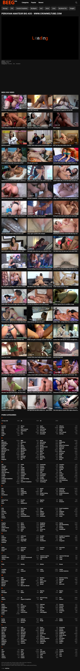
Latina (41, 569)
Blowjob (23, 453)
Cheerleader (4, 469)
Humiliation (43, 540)
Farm (2, 510)
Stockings (42, 640)
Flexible (61, 513)
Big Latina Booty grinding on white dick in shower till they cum (14, 286)
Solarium (23, 635)
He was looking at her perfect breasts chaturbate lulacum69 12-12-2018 (40, 269)
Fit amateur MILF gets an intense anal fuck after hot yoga (14, 375)
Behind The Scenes (64, 445)
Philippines (4, 607)
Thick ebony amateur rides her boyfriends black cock (14, 127)
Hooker (42, 539)
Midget (22, 582)
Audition (3, 434)
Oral (60, 597)
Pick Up (23, 607)
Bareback (42, 443)
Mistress (3, 584)
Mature (22, 581)
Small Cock (43, 633)
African (22, 426)
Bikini (60, 450)
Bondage (61, 453)
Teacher (61, 650)
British (3, 457)
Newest (41, 2)
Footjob (42, 514)
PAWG (3, 604)
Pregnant (23, 610)
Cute (60, 481)
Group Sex (42, 529)
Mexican (3, 582)
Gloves (61, 526)
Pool (41, 609)
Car (21, 466)
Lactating (3, 569)
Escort (41, 501)
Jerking (3, 559)
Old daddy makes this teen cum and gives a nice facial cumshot (40, 251)
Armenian (42, 430)
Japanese (23, 556)
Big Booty (3, 448)
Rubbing (3, 622)
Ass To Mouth (62, 432)
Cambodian (43, 464)
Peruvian (9, 63)
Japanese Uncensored (26, 557)
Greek (22, 529)
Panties (3, 606)
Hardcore (3, 537)
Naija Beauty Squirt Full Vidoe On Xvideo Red (12, 339)
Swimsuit (23, 643)
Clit (60, 471)
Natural (3, 591)
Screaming (62, 627)
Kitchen (42, 564)
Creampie (61, 477)
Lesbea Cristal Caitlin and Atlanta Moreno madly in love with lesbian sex (40, 375)
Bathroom (3, 445)
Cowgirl (42, 477)
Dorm (2, 493)
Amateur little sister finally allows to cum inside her (40, 357)
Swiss (60, 643)
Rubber (61, 620)
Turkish (23, 657)
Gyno (41, 530)
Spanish (23, 636)
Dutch (60, 494)
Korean (61, 564)
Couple (3, 477)
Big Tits (42, 450)
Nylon (60, 592)
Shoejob (61, 630)
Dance (22, 488)
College (3, 474)
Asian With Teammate (32, 110)
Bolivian (42, 453)
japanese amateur (5, 145)
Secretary (3, 629)
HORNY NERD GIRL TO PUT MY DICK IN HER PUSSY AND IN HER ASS (66, 180)
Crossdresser (62, 478)
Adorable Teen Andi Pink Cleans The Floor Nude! (13, 392)
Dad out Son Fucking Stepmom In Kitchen (37, 127)
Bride (60, 456)
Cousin (22, 477)
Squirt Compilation (44, 638)
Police (3, 609)
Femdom (3, 511)
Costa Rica (42, 475)
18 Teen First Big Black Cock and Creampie (38, 304)
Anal (41, 8)
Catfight (3, 467)
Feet (60, 510)
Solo (41, 635)
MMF (22, 578)
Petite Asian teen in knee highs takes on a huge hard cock (14, 304)
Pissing (61, 607)
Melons (61, 581)
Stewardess (24, 640)
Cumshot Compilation (22, 8)
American (61, 427)
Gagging (3, 523)
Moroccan (61, 584)
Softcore (3, 635)
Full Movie (42, 516)
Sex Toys (3, 630)
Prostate (42, 610)
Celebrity (42, 467)
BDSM (41, 440)
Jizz (41, 559)
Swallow (61, 641)
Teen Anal (42, 651)
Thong (22, 653)
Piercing (42, 607)
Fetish (22, 511)
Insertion (42, 547)
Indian (3, 547)
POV (22, 604)
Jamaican (3, 556)
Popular (33, 2)
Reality (3, 619)
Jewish (22, 559)
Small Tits (61, 633)
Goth (41, 527)
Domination (62, 491)
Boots (22, 454)
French (3, 516)
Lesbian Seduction (63, 571)
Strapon (61, 640)
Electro (61, 500)
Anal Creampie (24, 429)
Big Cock (61, 448)
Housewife (4, 540)
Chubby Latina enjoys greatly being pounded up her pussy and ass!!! (40, 145)
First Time (4, 513)
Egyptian (42, 500)
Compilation (43, 474)
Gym (22, 530)
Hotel (60, 539)
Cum (22, 480)
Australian (42, 434)
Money (41, 584)
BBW (22, 440)
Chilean (23, 469)
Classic (42, 471)
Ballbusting (62, 442)
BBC (2, 440)
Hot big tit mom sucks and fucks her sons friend (65, 216)
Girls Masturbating (63, 524)
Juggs (60, 559)
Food (2, 514)
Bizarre (22, 451)
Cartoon (42, 466)
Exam (2, 503)
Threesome (43, 653)
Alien (22, 427)
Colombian (23, 474)
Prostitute (61, 610)
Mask (41, 579)
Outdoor (61, 599)
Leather (3, 571)
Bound (3, 456)
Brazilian (42, 456)
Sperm (60, 636)
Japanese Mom (5, 557)
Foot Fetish (23, 514)
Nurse (41, 592)
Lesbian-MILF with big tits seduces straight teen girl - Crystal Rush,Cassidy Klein (66, 339)
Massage (5, 8)
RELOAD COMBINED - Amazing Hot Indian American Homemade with (40, 198)
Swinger (42, 643)
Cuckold (3, 480)
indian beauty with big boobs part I (36, 322)
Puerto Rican (24, 612)
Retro (41, 619)
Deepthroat (62, 488)
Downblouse (4, 494)
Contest (3, 475)
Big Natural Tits (63, 8)
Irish (60, 549)
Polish (22, 609)
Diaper (22, 490)
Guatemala (4, 530)
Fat (41, 510)
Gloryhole (42, 526)
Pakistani (42, 604)
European (61, 501)
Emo (2, 501)
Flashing (42, 513)
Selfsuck (42, 629)
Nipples (61, 591)
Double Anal (24, 493)
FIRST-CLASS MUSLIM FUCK (8, 269)
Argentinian (24, 430)
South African (62, 635)
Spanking (42, 636)
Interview (23, 549)
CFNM (22, 464)
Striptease (4, 641)
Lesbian (42, 571)
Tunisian (3, 657)
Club (41, 472)
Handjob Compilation (64, 536)
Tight (2, 654)
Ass (14, 63)
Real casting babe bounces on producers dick (12, 251)
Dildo (41, 490)
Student (23, 641)
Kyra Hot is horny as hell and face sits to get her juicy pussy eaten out (40, 392)
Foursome (61, 514)
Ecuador (23, 500)
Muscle (3, 585)
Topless (3, 656)
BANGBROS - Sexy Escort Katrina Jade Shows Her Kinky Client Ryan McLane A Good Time (14, 216)
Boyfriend (23, 456)
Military (42, 582)
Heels (22, 537)
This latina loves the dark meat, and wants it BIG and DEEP (66, 251)
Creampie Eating (25, 478)
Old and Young (43, 597)
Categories (25, 2)
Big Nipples (34, 8)
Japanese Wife (43, 557)
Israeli (3, 550)
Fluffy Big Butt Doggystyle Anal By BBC (63, 110)
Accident (3, 426)
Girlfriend (42, 524)
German (3, 524)
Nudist (22, 592)
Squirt (22, 638)
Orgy (41, 599)
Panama (61, 604)
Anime (47, 8)
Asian (53, 8)
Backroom (23, 442)
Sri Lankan (62, 638)
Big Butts (23, 448)
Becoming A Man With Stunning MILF (36, 216)
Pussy (3, 614)
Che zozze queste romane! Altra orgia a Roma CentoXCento (66, 410)
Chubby (61, 469)
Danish (41, 488)
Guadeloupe (62, 529)
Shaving (42, 630)
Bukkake (61, 457)
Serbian (61, 629)
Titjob (22, 654)
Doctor (3, 491)
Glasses (23, 526)
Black (41, 451)
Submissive (43, 641)
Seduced (23, 629)
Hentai (41, 537)
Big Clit (42, 448)
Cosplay (23, 475)
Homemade (23, 539)
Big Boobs (61, 447)
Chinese (42, 469)
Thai (2, 653)
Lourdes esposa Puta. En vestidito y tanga (63, 304)
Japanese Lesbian (44, 556)
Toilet (41, 654)
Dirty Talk (61, 490)
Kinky (2, 564)
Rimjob (3, 620)
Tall (2, 650)
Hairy (2, 536)
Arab (2, 430)
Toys (41, 656)
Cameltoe (61, 464)
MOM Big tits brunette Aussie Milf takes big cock (65, 233)
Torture (22, 656)
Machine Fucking (63, 578)
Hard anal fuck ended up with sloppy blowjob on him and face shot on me (66, 163)
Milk (60, 582)
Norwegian (4, 592)
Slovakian (23, 633)
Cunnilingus (43, 481)
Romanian (23, 620)
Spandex (3, 636)
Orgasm (3, 599)
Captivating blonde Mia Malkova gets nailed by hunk (14, 180)
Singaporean (62, 632)
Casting (61, 466)
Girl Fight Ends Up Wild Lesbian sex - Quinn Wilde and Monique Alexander (40, 410)
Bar (21, 443)
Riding (60, 619)
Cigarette (3, 471)
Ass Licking (43, 432)
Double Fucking (44, 493)
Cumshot (3, 481)
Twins (41, 657)
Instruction (62, 547)
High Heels (62, 537)
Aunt (22, 434)
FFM (12, 8)
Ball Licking (43, 442)
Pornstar (61, 609)
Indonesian (23, 547)
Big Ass (23, 447)
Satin (22, 627)
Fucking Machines (25, 516)
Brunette (23, 457)
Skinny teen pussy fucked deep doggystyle (12, 198)
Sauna (41, 627)
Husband (3, 542)
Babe (60, 440)
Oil (21, 597)
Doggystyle (23, 491)
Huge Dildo (23, 540)
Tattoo (22, 650)
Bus (22, 459)
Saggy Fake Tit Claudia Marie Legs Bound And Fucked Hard (66, 198)
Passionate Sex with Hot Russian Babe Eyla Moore (13, 322)
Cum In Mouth (43, 480)
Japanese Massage (64, 556)
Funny (60, 516)
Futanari (3, 517)
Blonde (3, 453)
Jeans (60, 557)
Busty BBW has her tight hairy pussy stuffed (12, 163)
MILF (2, 578)
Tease (2, 651)
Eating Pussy (4, 500)
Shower (42, 632)
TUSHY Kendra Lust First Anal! (60, 286)
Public (3, 612)
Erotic (22, 501)
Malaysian (23, 579)
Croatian (42, 478)
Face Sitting (24, 508)
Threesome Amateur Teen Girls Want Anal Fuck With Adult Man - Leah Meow (66, 392)
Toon (60, 654)
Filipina (42, 511)
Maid (2, 579)
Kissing (22, 564)
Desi (2, 490)
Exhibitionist (24, 503)
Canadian (3, 466)
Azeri (2, 435)
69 (40, 420)
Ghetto (22, 524)
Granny (3, 529)
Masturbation (4, 581)
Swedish (3, 643)
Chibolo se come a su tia (7, 410)
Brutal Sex (42, 457)
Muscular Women (25, 585)
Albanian (61, 426)
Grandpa (61, 527)
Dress (22, 494)
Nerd (22, 591)
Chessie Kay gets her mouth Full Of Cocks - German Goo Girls (66, 375)
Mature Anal (43, 581)
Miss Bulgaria (56, 127)
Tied (60, 653)
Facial (41, 508)
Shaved (22, 630)
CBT (2, 464)
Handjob (42, 536)
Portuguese (4, 610)
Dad (2, 488)
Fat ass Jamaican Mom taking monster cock (12, 233)
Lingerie (3, 572)
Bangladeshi (4, 443)
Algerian (3, 427)
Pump (60, 612)
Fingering (61, 511)
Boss (41, 454)
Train (60, 656)
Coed (60, 472)
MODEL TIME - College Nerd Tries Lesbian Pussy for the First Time (66, 322)
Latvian (61, 569)
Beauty (41, 445)
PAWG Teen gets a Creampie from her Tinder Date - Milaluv (40, 339)
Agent (41, 426)
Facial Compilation (63, 508)
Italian (22, 550)
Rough (41, 620)
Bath (60, 443)
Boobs (3, 454)
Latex (22, 569)
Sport (2, 638)
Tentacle (61, 651)
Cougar (61, 475)
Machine (42, 578)
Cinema (23, 471)
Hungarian (61, 540)
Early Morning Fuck (58, 357)
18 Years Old (4, 420)
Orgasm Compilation (26, 599)
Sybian (3, 644)
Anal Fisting (43, 429)
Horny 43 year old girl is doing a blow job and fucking (66, 269)
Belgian (3, 447)
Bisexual (3, 451)
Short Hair (23, 632)
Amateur (18, 63)
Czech (3, 483)
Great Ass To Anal (5, 357)
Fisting (22, 513)
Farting (22, 510)
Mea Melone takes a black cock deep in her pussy (39, 286)
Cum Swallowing (63, 480)
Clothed (23, 472)
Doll (41, 491)
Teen (22, 651)
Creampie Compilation (7, 478)
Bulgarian (3, 459)
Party (41, 606)
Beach (22, 445)
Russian (23, 622)
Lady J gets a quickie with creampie (36, 233)
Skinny (3, 633)
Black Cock (62, 451)
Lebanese (23, 571)
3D (21, 420)
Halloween (23, 536)
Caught (22, 467)
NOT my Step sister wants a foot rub (62, 145)
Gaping (61, 523)
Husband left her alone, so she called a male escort (40, 180)
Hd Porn (7, 668)
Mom (22, 584)
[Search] (76, 3)
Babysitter (4, 442)
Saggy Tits (4, 627)
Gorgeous (23, 527)
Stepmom (3, 640)
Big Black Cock (43, 447)
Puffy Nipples (43, 612)
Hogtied (3, 539)
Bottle (60, 454)
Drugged (72, 8)
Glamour (3, 526)
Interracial (4, 549)
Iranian (41, 549)
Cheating (61, 467)
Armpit (61, 430)
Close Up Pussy (5, 472)
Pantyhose (23, 606)
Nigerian (42, 591)
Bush (41, 459)
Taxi (41, 650)
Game (22, 523)
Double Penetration (64, 493)
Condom (61, 474)
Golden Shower (5, 527)
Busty (60, 459)
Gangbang (42, 523)
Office (2, 597)
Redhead (23, 619)
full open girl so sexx (32, 163)
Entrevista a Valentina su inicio (9, 110)
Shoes (3, 632)
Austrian (61, 434)
